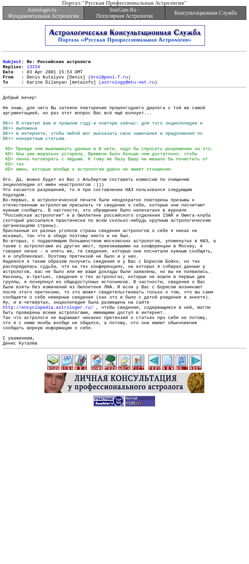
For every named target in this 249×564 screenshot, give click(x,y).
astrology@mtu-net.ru (128, 88)
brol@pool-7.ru (109, 82)
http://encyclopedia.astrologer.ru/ (48, 357)
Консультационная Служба (205, 13)
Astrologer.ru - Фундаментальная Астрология (43, 13)
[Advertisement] (126, 516)
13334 (33, 70)
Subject (12, 63)
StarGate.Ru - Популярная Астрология (124, 13)
